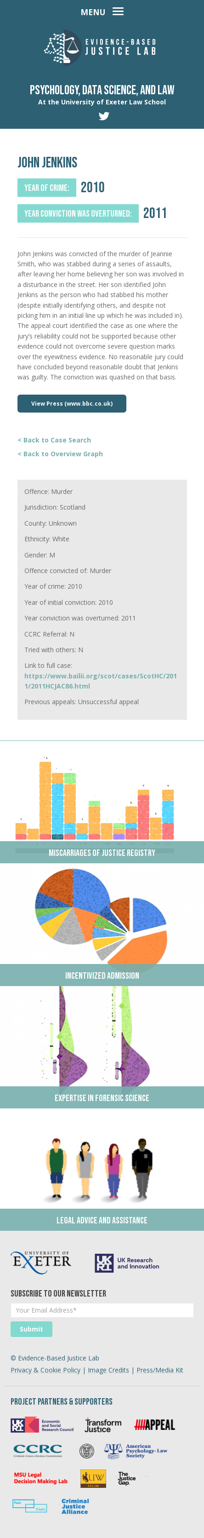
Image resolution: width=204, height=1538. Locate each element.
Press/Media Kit (159, 1370)
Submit (31, 1329)
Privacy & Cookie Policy (45, 1370)
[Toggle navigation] (102, 10)
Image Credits (108, 1370)
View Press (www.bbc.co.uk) (72, 403)
